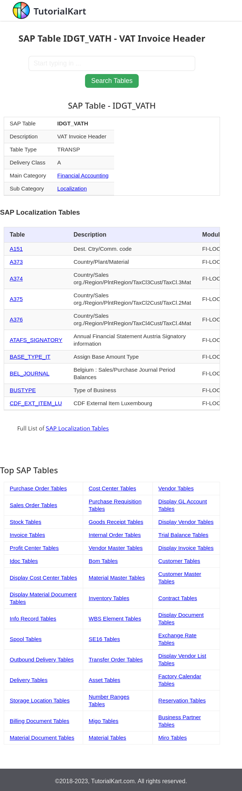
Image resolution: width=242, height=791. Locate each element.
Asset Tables (104, 680)
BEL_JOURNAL (30, 373)
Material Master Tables (117, 577)
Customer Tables (179, 561)
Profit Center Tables (34, 548)
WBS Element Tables (115, 618)
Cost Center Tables (112, 488)
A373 (16, 262)
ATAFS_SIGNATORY (36, 340)
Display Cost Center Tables (43, 577)
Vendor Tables (176, 488)
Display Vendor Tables (186, 522)
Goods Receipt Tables (116, 522)
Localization (72, 188)
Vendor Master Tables (116, 548)
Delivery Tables (28, 680)
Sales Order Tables (33, 505)
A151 (16, 249)
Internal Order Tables (115, 535)
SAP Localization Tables (77, 428)
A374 (16, 278)
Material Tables (107, 737)
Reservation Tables (182, 700)
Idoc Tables (24, 561)
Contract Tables (177, 598)
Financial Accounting (83, 175)
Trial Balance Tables (183, 535)
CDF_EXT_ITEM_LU (36, 403)
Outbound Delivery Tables (42, 659)
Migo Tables (104, 721)
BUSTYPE (23, 390)
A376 (16, 319)
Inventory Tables (109, 598)
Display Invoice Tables (186, 548)
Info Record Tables (33, 618)
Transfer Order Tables (116, 659)
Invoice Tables (27, 535)
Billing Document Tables (39, 721)
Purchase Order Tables (38, 488)
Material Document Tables (42, 737)
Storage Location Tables (40, 700)
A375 (16, 299)
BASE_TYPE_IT (30, 356)
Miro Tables (172, 737)
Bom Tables (103, 561)
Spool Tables (26, 639)
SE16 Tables (104, 639)
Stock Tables (25, 522)
